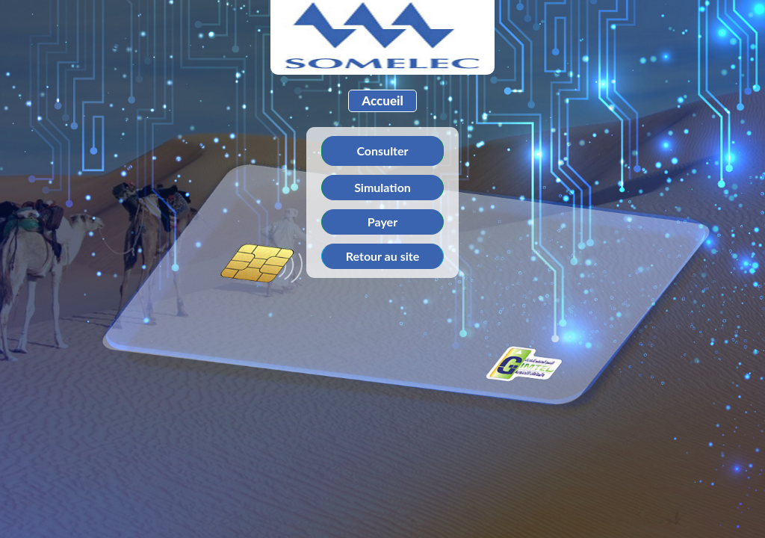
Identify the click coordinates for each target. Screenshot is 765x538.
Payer (382, 221)
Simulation (382, 187)
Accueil (382, 100)
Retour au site (382, 256)
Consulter (382, 150)
